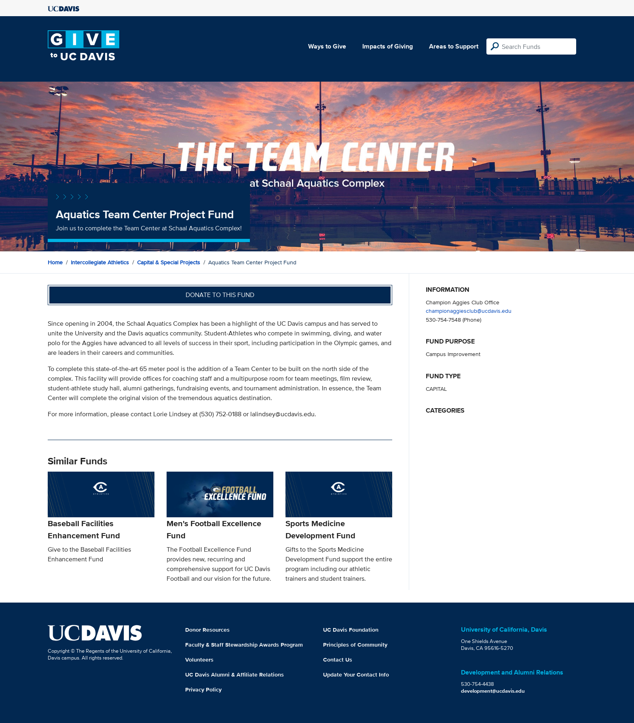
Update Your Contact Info (356, 674)
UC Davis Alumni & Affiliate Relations (234, 674)
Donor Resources (207, 630)
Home (55, 262)
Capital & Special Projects (168, 262)
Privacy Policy (203, 689)
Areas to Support (453, 46)
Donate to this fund (220, 294)
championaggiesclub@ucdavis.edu (468, 310)
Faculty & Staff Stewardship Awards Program (244, 645)
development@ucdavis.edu (493, 691)
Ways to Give (327, 46)
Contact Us (337, 660)
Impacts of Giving (387, 46)
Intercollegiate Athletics (100, 262)
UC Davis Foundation (350, 630)
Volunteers (199, 660)
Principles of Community (355, 645)
